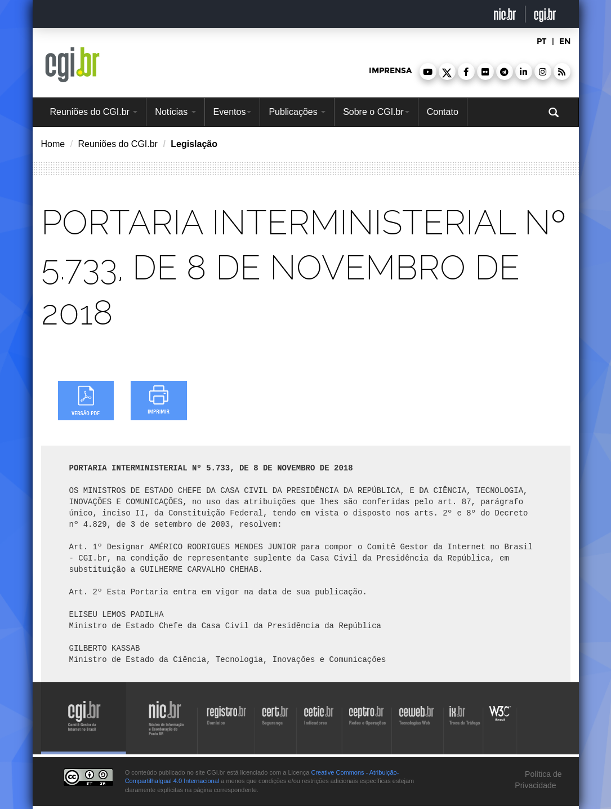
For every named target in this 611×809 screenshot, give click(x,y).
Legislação (194, 144)
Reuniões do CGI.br (94, 112)
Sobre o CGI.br (376, 112)
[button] (428, 71)
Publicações (297, 112)
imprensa (390, 70)
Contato (442, 112)
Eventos (232, 112)
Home (53, 144)
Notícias (175, 112)
